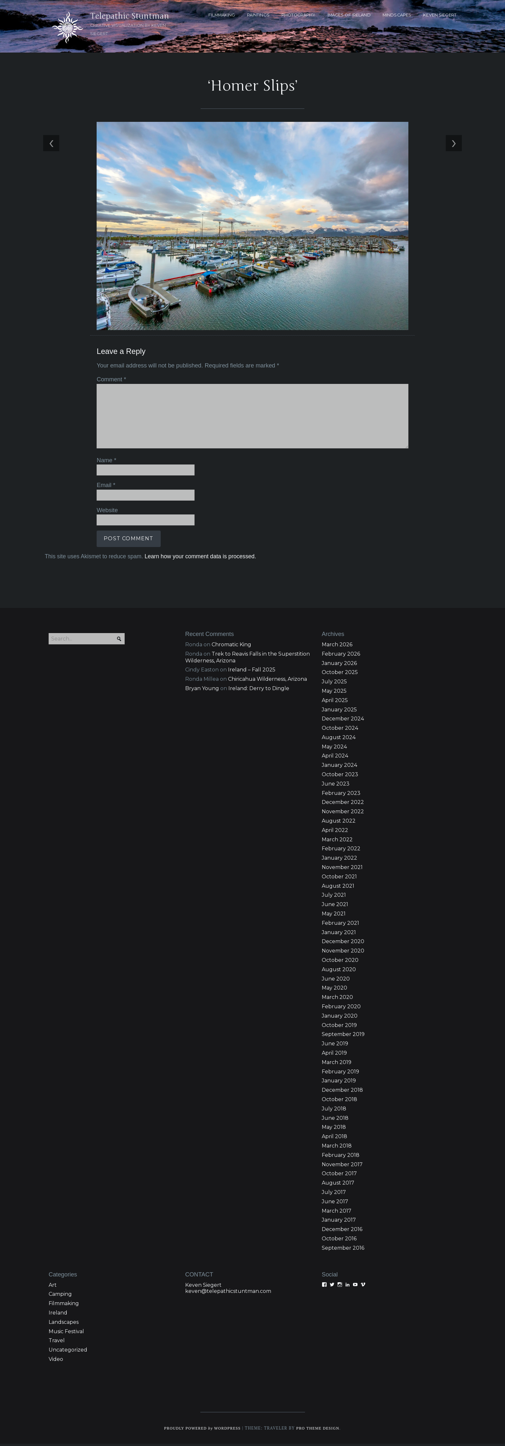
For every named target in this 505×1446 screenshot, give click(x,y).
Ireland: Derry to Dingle (258, 691)
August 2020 (339, 972)
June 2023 (335, 786)
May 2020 (334, 990)
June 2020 (336, 981)
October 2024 (340, 730)
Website (106, 511)
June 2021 (335, 907)
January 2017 (339, 1222)
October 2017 (339, 1176)
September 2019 (343, 1037)
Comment (110, 381)
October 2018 (339, 1102)
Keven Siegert (203, 1287)
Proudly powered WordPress (201, 1430)
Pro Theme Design (319, 1430)
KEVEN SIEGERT (439, 15)
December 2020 (343, 944)
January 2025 (339, 712)
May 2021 (334, 916)
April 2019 (334, 1055)
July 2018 (334, 1111)
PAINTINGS (258, 15)
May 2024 (334, 749)
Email (105, 486)
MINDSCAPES (397, 15)
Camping (60, 1296)
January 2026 (339, 665)
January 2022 (339, 860)
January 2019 (339, 1083)
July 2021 (334, 897)
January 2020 (339, 1018)
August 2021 (338, 888)
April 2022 (335, 832)
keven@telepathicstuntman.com (228, 1293)
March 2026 (337, 647)
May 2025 (334, 693)
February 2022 (341, 851)
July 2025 (334, 684)
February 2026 (341, 656)
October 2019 (339, 1027)
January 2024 (339, 767)
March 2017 (336, 1213)
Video (56, 1361)
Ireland (58, 1315)
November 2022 (343, 814)
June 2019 (335, 1046)
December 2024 (343, 721)
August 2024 (339, 740)
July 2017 (334, 1194)
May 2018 (334, 1129)
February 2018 (340, 1157)
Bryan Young (202, 691)
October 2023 (340, 777)
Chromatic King (231, 647)
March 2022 (337, 842)
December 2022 (343, 805)
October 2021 (339, 879)
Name (105, 461)
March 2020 (337, 999)
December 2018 (342, 1092)
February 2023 (341, 795)
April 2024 (335, 758)
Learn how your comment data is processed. (198, 557)
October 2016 (339, 1241)
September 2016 (343, 1250)
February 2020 (341, 1009)
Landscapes (64, 1324)
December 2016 (342, 1231)
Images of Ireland (349, 15)
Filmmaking (64, 1306)
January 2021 (339, 935)
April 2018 (334, 1139)
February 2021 (340, 925)
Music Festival (66, 1334)
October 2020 (340, 962)
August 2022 (339, 823)
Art (53, 1287)
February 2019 (340, 1074)
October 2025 (340, 674)
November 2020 (343, 953)
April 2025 (335, 702)
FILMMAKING (221, 15)
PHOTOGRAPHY (298, 15)
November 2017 (342, 1167)
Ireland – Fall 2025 (251, 672)
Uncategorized (68, 1352)
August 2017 (338, 1185)
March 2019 (336, 1064)
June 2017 (335, 1204)
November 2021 (342, 869)
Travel (57, 1343)
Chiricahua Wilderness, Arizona (267, 681)
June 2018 (335, 1120)
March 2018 (337, 1148)
